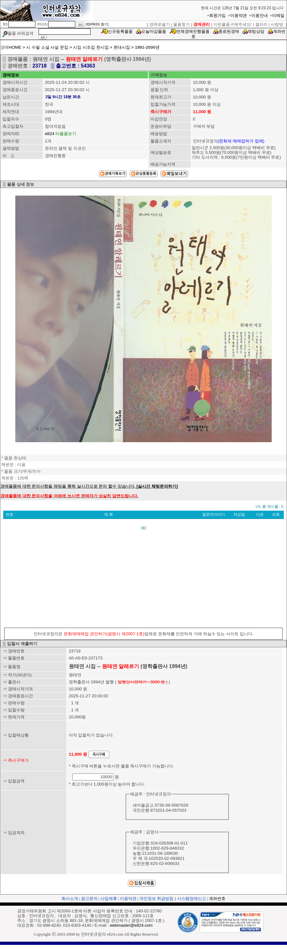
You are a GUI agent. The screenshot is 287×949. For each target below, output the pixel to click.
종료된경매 (228, 31)
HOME (15, 47)
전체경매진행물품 (193, 31)
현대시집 (122, 47)
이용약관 (238, 15)
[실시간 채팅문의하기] (157, 486)
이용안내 (259, 15)
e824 (50, 133)
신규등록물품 (120, 31)
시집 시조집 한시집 (91, 47)
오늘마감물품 (153, 31)
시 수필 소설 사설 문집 (47, 47)
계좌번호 (217, 898)
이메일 (278, 15)
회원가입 (217, 15)
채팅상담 (256, 31)
